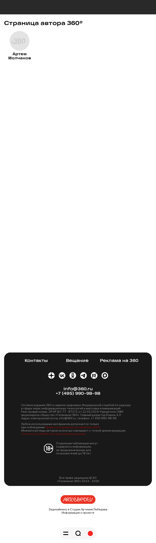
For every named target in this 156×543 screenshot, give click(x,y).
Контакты (36, 361)
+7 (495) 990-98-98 (78, 394)
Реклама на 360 (119, 361)
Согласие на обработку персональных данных (53, 434)
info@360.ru (78, 389)
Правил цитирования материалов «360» (73, 427)
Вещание (77, 361)
